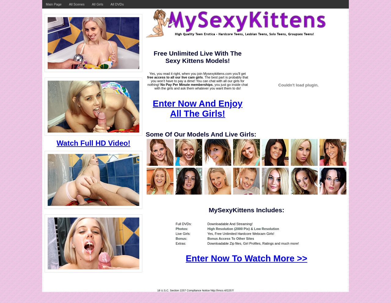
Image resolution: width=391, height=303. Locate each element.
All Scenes (77, 4)
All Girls (97, 4)
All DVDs (117, 4)
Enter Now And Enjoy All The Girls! (198, 109)
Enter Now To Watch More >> (246, 258)
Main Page (54, 4)
